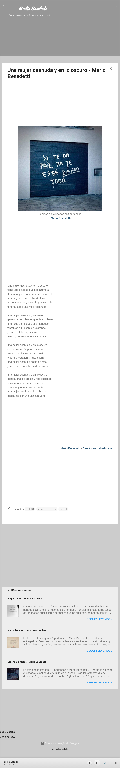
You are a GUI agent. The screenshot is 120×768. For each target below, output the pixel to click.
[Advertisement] (60, 42)
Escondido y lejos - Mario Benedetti (26, 661)
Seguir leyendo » (100, 619)
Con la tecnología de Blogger (60, 743)
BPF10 (30, 509)
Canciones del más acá (97, 448)
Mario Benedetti (70, 448)
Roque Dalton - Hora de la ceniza (25, 598)
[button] (111, 69)
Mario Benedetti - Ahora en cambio (26, 630)
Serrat (63, 509)
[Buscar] (116, 7)
